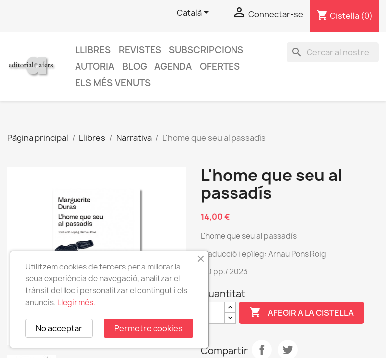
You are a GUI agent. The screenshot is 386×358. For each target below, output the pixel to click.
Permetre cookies (148, 328)
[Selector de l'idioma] (194, 13)
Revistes (140, 50)
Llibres (93, 50)
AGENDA (173, 66)
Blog (134, 66)
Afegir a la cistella (301, 312)
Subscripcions (206, 50)
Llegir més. (76, 302)
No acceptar (59, 328)
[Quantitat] (213, 313)
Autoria (94, 66)
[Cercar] (333, 52)
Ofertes (220, 66)
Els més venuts (113, 83)
